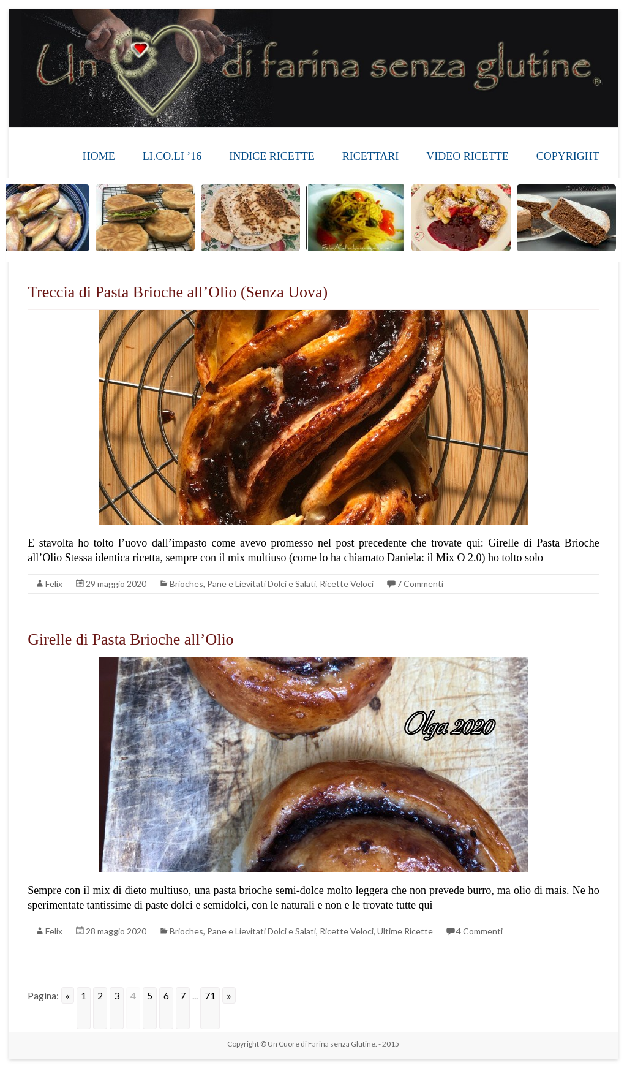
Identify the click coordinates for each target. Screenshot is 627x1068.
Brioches (186, 583)
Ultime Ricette (405, 931)
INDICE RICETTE (271, 156)
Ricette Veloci (347, 583)
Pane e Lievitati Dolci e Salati (261, 583)
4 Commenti (479, 931)
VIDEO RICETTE (467, 156)
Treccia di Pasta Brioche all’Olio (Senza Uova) (178, 292)
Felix (53, 583)
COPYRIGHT (567, 156)
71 (210, 995)
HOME (99, 156)
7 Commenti (420, 583)
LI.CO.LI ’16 (172, 156)
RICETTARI (370, 156)
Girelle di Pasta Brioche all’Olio (130, 639)
